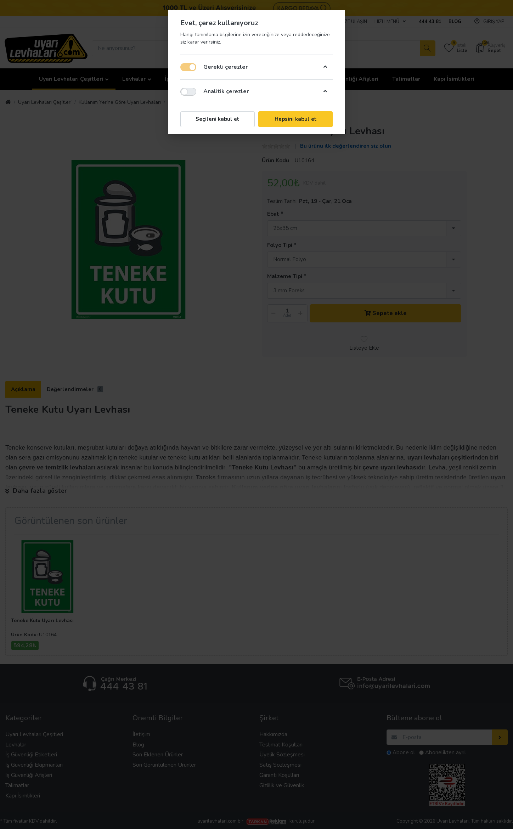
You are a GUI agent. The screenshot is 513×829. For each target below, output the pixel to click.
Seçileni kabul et (217, 119)
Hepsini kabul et (296, 119)
